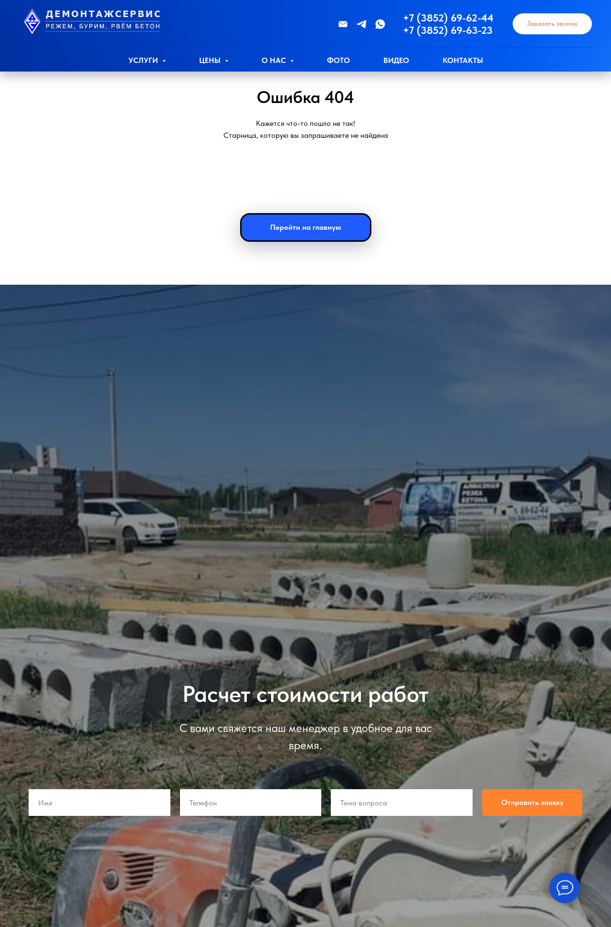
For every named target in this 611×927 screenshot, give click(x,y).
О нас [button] (275, 60)
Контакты (462, 60)
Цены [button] (210, 60)
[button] (552, 24)
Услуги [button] (144, 60)
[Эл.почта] (343, 24)
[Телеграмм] (362, 24)
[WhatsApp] (380, 24)
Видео (396, 60)
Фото (338, 60)
